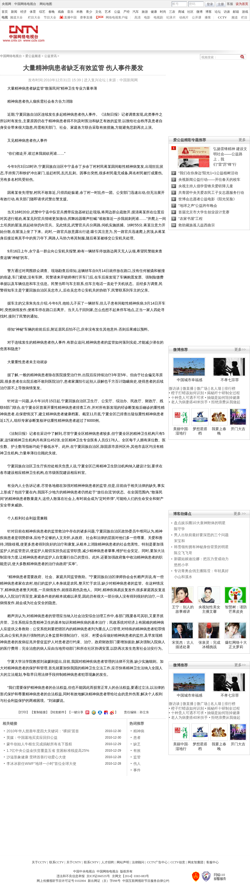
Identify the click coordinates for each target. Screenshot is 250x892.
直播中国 (70, 17)
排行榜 (229, 388)
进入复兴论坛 (95, 80)
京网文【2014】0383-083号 (130, 876)
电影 (147, 17)
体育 (33, 12)
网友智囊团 (195, 862)
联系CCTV (56, 862)
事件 (137, 770)
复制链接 (39, 712)
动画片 (184, 17)
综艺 (42, 12)
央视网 (6, 4)
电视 (5, 17)
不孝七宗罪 (230, 380)
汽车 (136, 12)
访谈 (227, 12)
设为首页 (242, 4)
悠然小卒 (181, 565)
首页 (5, 12)
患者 (137, 737)
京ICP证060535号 (98, 876)
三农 (172, 12)
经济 (23, 12)
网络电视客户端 (117, 17)
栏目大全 (34, 17)
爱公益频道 (33, 56)
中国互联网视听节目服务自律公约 (145, 881)
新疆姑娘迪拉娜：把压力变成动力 (201, 559)
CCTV (222, 17)
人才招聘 (107, 862)
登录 (210, 4)
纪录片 (171, 17)
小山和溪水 (183, 577)
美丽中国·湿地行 (181, 431)
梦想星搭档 (200, 431)
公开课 (196, 17)
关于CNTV (73, 862)
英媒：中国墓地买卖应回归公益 (32, 737)
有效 (137, 750)
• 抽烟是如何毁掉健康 (222, 397)
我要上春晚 (219, 431)
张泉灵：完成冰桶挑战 (209, 644)
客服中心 (212, 862)
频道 (235, 17)
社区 (190, 12)
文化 (98, 12)
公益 (117, 12)
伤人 (137, 763)
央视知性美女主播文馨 (209, 609)
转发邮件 (58, 712)
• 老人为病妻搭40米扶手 (188, 402)
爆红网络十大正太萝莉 (236, 644)
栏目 (244, 17)
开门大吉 (238, 429)
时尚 (163, 12)
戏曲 (61, 12)
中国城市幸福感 (189, 380)
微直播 (188, 388)
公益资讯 (50, 56)
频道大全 (16, 17)
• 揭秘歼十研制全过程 (222, 393)
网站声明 (123, 862)
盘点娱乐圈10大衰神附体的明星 (200, 523)
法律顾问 (138, 862)
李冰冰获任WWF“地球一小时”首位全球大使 (41, 763)
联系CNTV (91, 862)
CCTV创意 (178, 862)
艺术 (108, 12)
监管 (137, 757)
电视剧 (158, 17)
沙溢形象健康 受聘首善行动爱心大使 (36, 757)
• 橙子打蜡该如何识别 (186, 393)
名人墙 (215, 388)
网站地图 (46, 4)
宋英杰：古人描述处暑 (183, 644)
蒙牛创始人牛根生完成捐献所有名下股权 (39, 744)
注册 (221, 4)
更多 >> (240, 514)
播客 (208, 17)
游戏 (245, 12)
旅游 (145, 12)
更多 (242, 140)
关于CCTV (39, 862)
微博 (199, 12)
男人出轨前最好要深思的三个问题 (201, 535)
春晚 (51, 12)
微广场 (202, 388)
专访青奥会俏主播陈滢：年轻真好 (201, 571)
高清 (137, 17)
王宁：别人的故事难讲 (183, 609)
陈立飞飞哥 (183, 553)
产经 (126, 12)
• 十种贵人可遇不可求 (187, 397)
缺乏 (137, 744)
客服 (230, 4)
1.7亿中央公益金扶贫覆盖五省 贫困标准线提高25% (48, 750)
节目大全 (50, 17)
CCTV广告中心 (157, 862)
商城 (181, 12)
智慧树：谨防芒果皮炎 (236, 609)
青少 (89, 12)
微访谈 (174, 388)
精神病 (138, 731)
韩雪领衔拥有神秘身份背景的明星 (201, 547)
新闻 (14, 12)
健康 (154, 12)
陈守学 (179, 529)
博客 (208, 12)
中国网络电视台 (25, 4)
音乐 (70, 12)
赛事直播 (86, 17)
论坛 (218, 12)
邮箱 (236, 12)
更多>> (240, 349)
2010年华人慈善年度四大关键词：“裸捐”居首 (43, 731)
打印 (23, 712)
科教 (80, 12)
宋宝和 (179, 541)
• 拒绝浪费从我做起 (224, 402)
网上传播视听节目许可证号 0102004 (61, 881)
